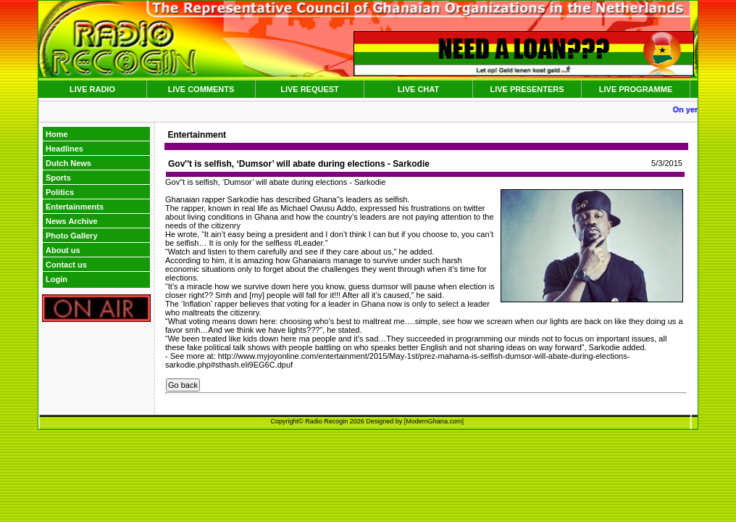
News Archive (72, 221)
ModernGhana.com (433, 421)
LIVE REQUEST (309, 89)
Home (57, 134)
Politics (60, 192)
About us (63, 250)
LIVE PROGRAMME (635, 89)
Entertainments (75, 206)
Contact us (66, 264)
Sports (58, 177)
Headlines (64, 148)
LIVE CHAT (418, 89)
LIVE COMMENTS (201, 89)
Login (56, 279)
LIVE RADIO (92, 89)
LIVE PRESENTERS (527, 89)
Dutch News (68, 163)
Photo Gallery (72, 235)
